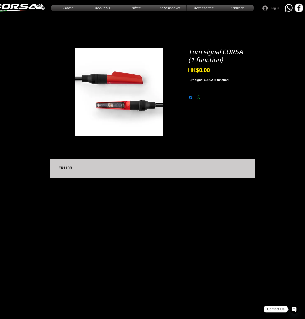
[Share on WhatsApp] (198, 97)
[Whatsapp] (288, 8)
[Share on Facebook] (190, 97)
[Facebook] (299, 8)
